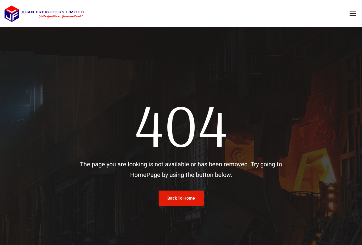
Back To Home (181, 198)
